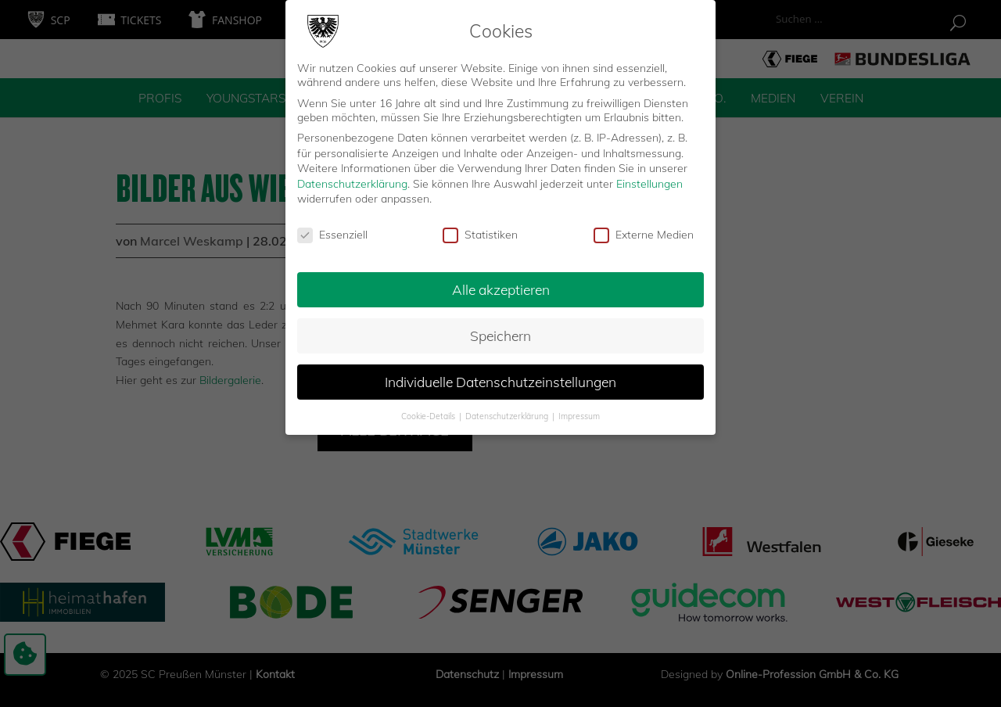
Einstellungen (649, 174)
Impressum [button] (579, 406)
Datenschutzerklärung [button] (508, 406)
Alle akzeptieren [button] (501, 280)
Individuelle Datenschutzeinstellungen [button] (500, 372)
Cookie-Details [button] (429, 406)
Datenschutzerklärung (352, 174)
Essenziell (332, 226)
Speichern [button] (500, 326)
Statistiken (480, 226)
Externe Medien (644, 226)
